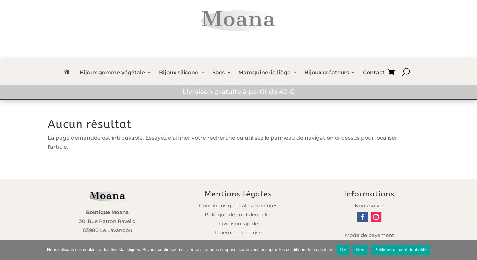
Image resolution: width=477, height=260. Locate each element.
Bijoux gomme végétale (112, 73)
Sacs (218, 73)
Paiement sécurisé (238, 232)
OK (343, 249)
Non (360, 249)
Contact (374, 73)
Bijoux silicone (178, 73)
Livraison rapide (238, 223)
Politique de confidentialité (238, 214)
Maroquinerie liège (264, 73)
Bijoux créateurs (326, 73)
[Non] (468, 249)
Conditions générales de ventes (238, 205)
